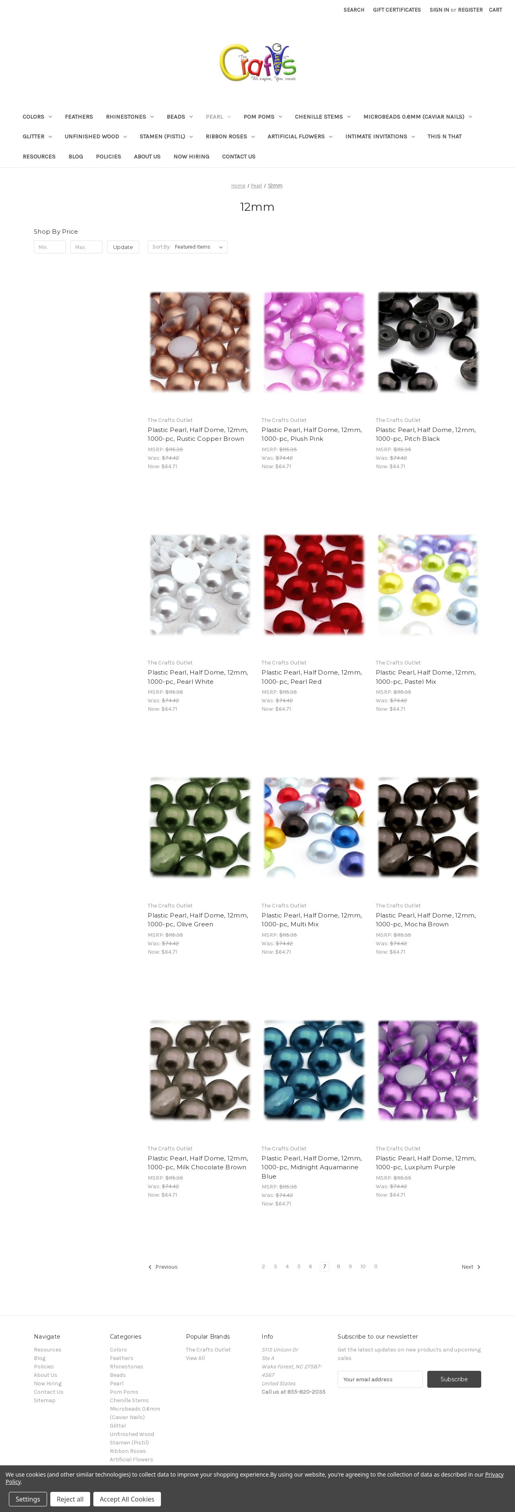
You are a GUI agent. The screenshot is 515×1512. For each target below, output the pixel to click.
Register (470, 9)
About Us (147, 156)
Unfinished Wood (96, 136)
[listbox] (200, 247)
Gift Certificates (397, 9)
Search (354, 9)
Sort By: (161, 247)
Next (471, 1267)
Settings (28, 1499)
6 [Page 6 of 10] (310, 1266)
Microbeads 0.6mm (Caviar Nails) (417, 116)
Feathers (79, 116)
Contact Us (238, 156)
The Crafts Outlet (208, 1349)
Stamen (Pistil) (166, 136)
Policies (108, 156)
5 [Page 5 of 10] (299, 1266)
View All (195, 1358)
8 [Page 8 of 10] (338, 1266)
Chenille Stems (322, 116)
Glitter (37, 136)
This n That (444, 136)
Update (123, 247)
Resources (39, 156)
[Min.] (50, 247)
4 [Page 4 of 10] (287, 1266)
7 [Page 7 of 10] (324, 1266)
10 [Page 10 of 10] (363, 1266)
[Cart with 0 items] (495, 10)
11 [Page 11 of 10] (375, 1266)
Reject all (70, 1499)
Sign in (439, 9)
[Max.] (86, 247)
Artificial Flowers (300, 136)
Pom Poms (262, 116)
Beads (180, 116)
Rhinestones (130, 116)
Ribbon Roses (230, 136)
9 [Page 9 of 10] (350, 1266)
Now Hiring (191, 156)
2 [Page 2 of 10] (263, 1266)
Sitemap (45, 1400)
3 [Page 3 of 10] (275, 1266)
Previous (163, 1267)
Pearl (218, 116)
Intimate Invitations (380, 136)
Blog (75, 156)
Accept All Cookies (127, 1499)
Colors (37, 116)
